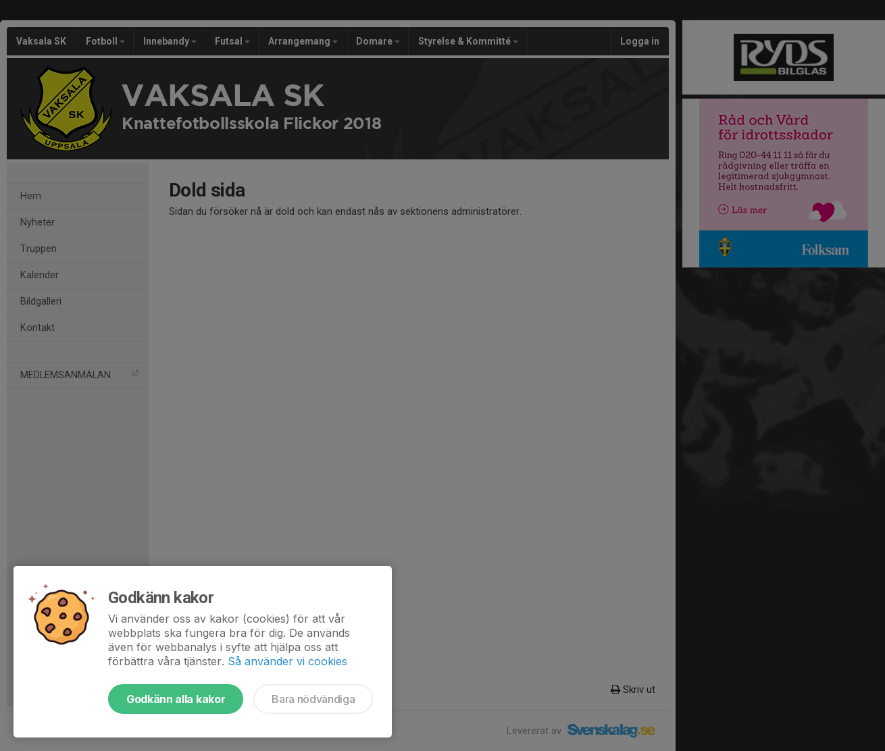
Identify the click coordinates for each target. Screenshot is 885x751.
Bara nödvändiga (313, 699)
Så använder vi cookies (287, 661)
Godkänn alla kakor (175, 699)
